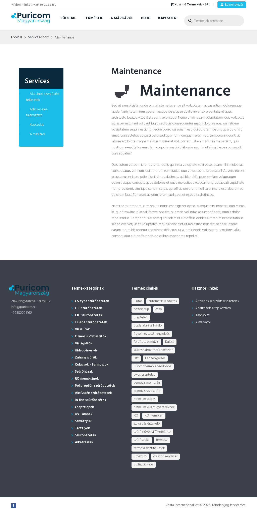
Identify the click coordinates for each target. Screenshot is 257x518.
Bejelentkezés (234, 4)
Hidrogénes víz (87, 350)
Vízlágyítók (84, 343)
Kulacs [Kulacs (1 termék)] (170, 343)
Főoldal (68, 18)
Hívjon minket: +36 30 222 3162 (34, 4)
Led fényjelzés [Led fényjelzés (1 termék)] (155, 360)
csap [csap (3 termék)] (159, 310)
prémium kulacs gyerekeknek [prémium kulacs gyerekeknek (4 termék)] (155, 410)
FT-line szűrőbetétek (92, 322)
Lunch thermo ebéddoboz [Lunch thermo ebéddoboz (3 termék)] (153, 368)
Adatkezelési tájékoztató (37, 112)
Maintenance (138, 71)
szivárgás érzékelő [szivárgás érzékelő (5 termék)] (147, 427)
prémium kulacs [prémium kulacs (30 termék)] (145, 402)
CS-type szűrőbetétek (93, 301)
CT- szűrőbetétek (89, 308)
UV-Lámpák (84, 414)
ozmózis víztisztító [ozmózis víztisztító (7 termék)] (147, 394)
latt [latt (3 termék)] (136, 360)
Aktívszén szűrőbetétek (94, 393)
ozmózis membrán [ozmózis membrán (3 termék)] (147, 385)
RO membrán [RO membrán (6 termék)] (154, 419)
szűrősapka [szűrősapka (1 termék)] (142, 444)
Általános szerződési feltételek (43, 97)
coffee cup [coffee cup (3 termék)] (141, 310)
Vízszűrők (83, 329)
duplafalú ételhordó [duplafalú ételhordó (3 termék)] (148, 326)
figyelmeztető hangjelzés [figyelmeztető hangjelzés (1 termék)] (152, 335)
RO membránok (87, 379)
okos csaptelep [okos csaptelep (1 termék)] (145, 377)
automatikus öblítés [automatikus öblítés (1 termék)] (163, 301)
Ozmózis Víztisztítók (92, 336)
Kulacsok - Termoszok (92, 365)
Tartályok (82, 428)
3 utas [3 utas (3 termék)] (138, 301)
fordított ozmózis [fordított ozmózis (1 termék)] (146, 343)
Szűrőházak (84, 372)
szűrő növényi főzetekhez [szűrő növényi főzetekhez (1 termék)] (153, 436)
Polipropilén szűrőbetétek (96, 386)
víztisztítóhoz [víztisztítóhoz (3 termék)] (144, 469)
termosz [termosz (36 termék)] (163, 444)
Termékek (93, 18)
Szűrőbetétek (86, 435)
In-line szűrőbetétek (91, 400)
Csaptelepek (85, 407)
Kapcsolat (168, 18)
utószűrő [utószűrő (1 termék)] (140, 461)
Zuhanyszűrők (86, 358)
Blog (145, 18)
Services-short (39, 37)
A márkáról (121, 18)
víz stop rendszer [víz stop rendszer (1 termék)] (167, 461)
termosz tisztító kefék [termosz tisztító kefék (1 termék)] (150, 452)
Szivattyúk (83, 421)
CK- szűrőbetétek (89, 315)
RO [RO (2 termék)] (136, 419)
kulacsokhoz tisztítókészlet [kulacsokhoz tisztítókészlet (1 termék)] (154, 352)
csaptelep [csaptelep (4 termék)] (141, 318)
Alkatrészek (84, 442)
